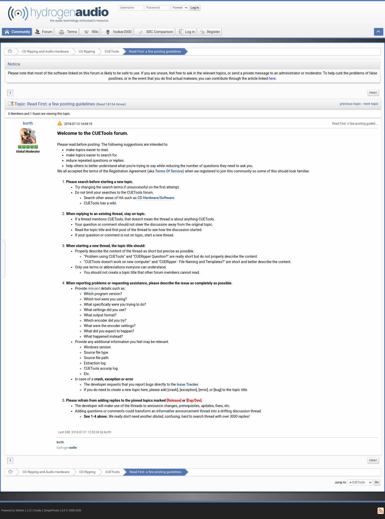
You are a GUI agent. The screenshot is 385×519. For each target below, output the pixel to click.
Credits (37, 510)
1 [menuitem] (10, 93)
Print (373, 92)
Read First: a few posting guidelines (155, 51)
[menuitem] (373, 93)
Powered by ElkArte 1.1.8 (16, 510)
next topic (371, 104)
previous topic (350, 104)
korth (28, 123)
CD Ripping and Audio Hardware (45, 51)
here (272, 78)
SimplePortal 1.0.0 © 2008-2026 (62, 510)
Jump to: (341, 482)
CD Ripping (87, 51)
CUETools (112, 51)
